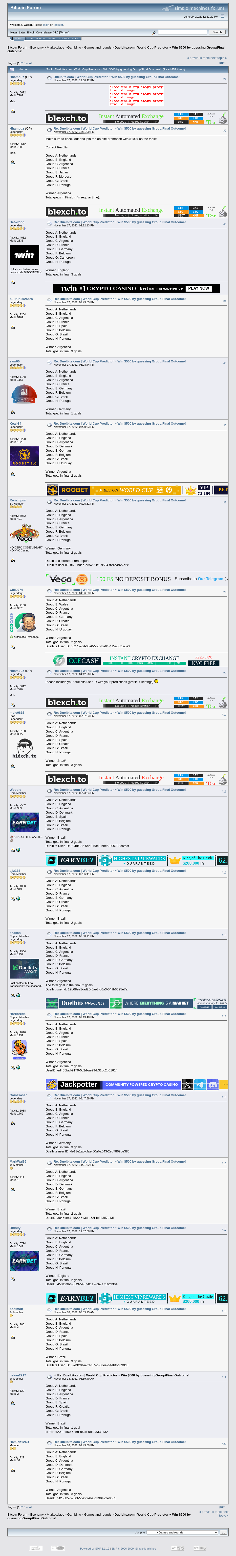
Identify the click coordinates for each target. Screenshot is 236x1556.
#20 (224, 1443)
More (75, 38)
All (30, 63)
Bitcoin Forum (17, 47)
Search (40, 38)
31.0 (55, 32)
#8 (224, 591)
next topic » (219, 58)
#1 (224, 78)
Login (51, 38)
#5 (224, 363)
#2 (224, 130)
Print (222, 62)
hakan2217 (18, 1375)
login (46, 24)
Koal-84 (15, 423)
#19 (224, 1377)
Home (18, 38)
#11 (224, 791)
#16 (224, 1163)
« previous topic (198, 58)
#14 (224, 1015)
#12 (224, 872)
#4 (224, 301)
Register (63, 38)
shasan (15, 933)
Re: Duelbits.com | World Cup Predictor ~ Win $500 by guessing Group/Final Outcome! (120, 128)
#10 (224, 714)
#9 (224, 672)
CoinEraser (18, 1095)
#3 (224, 224)
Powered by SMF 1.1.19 (94, 1548)
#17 (224, 1229)
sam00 (15, 361)
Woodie (15, 790)
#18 (224, 1311)
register (58, 24)
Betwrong (17, 222)
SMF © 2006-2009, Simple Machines (133, 1548)
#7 (224, 502)
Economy (37, 47)
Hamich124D (19, 1442)
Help (30, 38)
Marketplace (55, 47)
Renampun (18, 500)
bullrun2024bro (21, 299)
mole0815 (17, 712)
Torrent (64, 32)
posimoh (16, 1309)
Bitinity (15, 1228)
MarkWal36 (18, 1161)
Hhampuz (17, 77)
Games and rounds (97, 47)
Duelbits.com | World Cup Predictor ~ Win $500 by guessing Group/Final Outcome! (117, 77)
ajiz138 (15, 871)
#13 (224, 934)
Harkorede (17, 1014)
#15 (224, 1096)
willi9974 (16, 590)
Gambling (74, 47)
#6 (224, 425)
